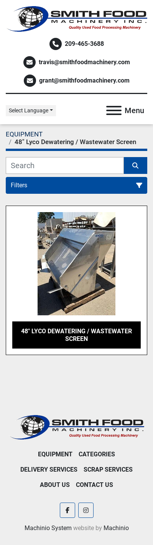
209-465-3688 (84, 43)
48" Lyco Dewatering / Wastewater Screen (76, 335)
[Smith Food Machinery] (76, 426)
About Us (55, 484)
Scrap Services (108, 469)
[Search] (65, 165)
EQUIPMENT (55, 454)
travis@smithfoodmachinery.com (84, 62)
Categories (97, 454)
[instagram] (86, 510)
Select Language (28, 110)
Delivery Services (48, 469)
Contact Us (94, 484)
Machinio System (48, 528)
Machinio (116, 528)
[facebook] (67, 510)
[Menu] (114, 110)
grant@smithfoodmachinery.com (84, 80)
